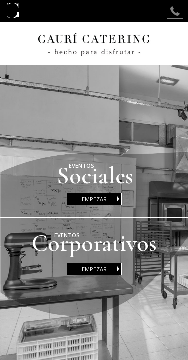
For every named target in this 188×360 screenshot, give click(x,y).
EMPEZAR (101, 199)
